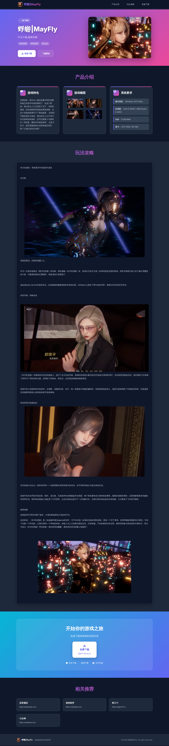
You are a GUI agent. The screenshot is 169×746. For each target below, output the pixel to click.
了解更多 (46, 53)
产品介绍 (115, 4)
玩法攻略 (130, 4)
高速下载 (145, 4)
